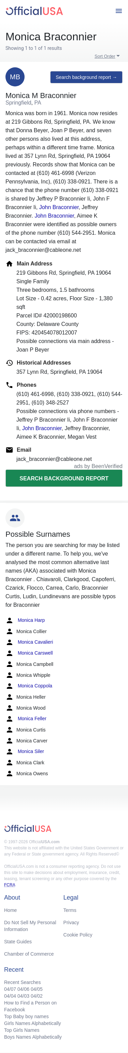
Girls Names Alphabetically (32, 1023)
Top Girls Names (21, 1030)
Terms (69, 910)
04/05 (37, 989)
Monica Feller (25, 719)
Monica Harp (25, 620)
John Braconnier (59, 207)
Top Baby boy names (26, 1016)
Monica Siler (24, 752)
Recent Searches (22, 982)
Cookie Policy (78, 935)
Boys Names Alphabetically (33, 1037)
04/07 (10, 989)
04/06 (23, 989)
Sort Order (105, 56)
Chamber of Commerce (29, 954)
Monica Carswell (29, 653)
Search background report (63, 478)
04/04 (10, 996)
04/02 (37, 996)
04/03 (23, 996)
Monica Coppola (28, 686)
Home (10, 910)
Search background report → (86, 77)
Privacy (71, 922)
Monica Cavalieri (29, 642)
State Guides (18, 941)
